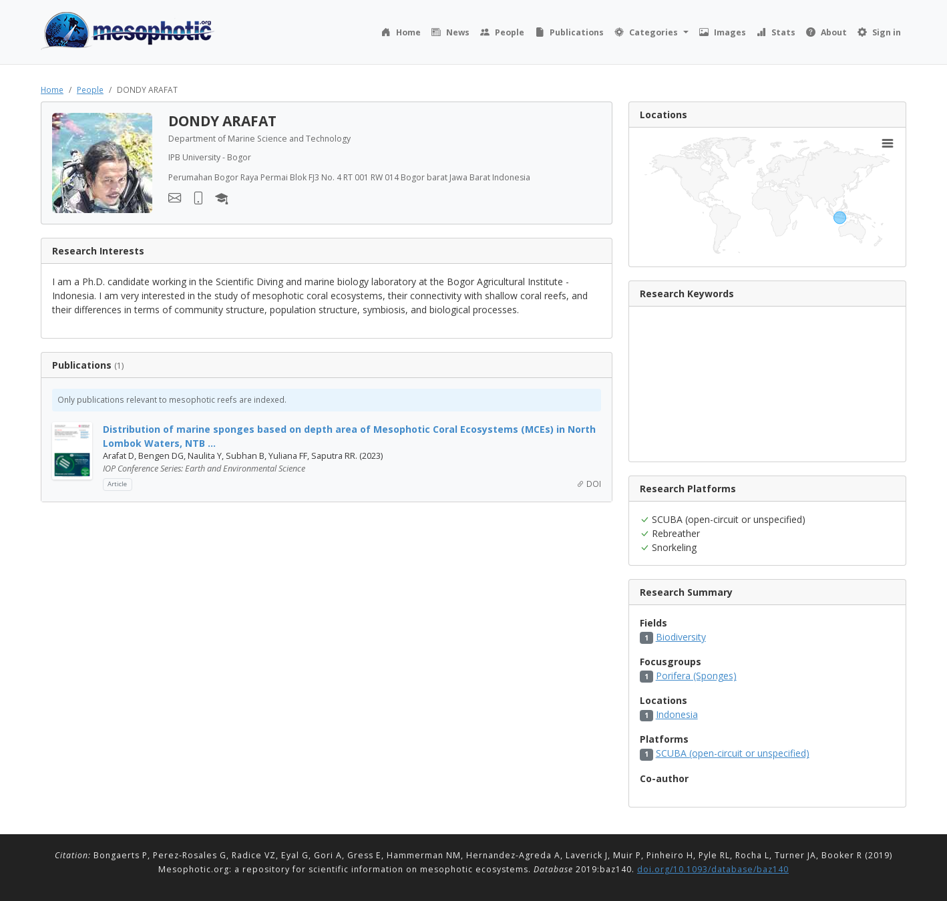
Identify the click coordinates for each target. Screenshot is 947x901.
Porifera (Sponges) (696, 675)
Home (52, 89)
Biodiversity (681, 636)
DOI (588, 483)
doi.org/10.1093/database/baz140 (713, 869)
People (90, 89)
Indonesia (677, 714)
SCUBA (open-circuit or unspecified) (732, 753)
